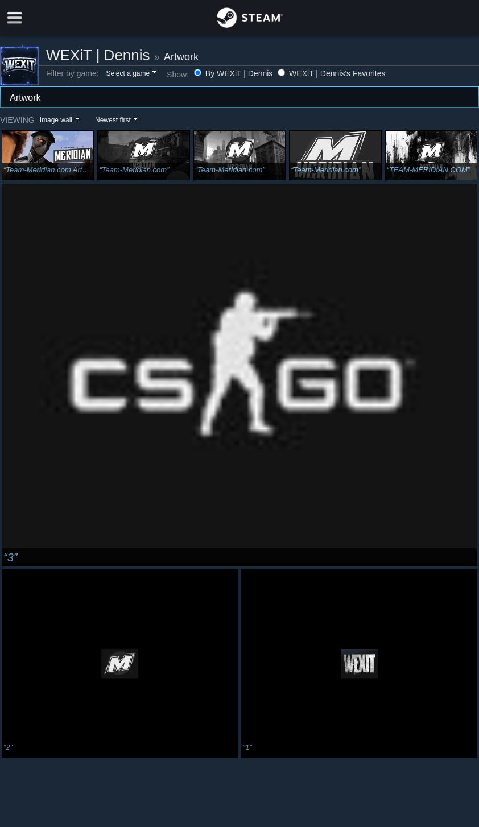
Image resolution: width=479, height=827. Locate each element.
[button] (130, 74)
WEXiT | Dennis (98, 55)
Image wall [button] (56, 120)
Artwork (181, 57)
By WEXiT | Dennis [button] (234, 73)
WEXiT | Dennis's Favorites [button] (331, 73)
